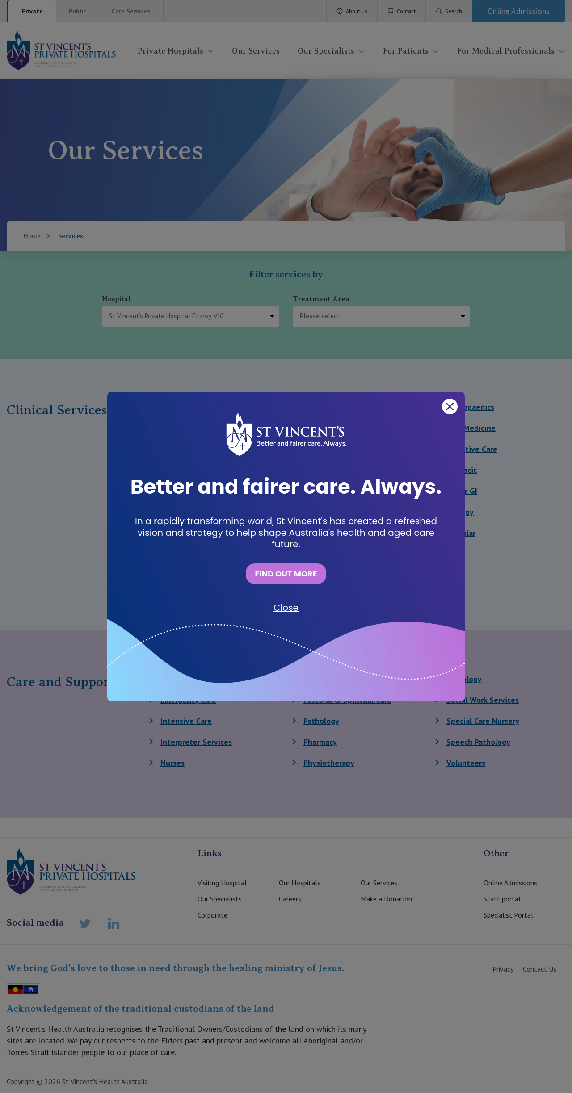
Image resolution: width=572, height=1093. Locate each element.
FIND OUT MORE (286, 573)
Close (286, 607)
